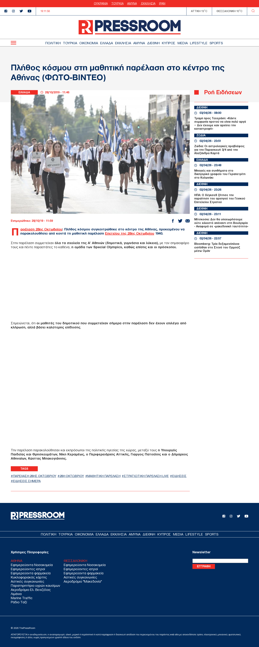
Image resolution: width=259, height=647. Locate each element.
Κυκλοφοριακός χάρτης (29, 577)
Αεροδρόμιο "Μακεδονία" (83, 581)
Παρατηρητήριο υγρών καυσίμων (35, 585)
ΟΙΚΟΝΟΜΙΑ (88, 43)
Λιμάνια (16, 594)
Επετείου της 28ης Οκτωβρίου (129, 233)
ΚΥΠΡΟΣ (168, 43)
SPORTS (216, 43)
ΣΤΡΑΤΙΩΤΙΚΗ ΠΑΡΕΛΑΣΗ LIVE (146, 476)
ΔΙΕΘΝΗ (153, 43)
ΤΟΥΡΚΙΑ (117, 3)
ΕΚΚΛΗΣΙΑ (147, 3)
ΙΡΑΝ (162, 3)
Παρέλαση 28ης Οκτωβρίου (41, 229)
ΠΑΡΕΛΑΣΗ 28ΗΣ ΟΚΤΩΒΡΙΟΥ (34, 476)
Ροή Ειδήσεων (223, 92)
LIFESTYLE (198, 43)
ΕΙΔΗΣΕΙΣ (179, 476)
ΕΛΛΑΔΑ (106, 43)
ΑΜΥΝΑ (132, 3)
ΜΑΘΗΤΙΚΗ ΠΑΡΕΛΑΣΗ (104, 476)
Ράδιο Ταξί (19, 602)
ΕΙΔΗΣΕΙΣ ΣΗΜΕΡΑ (27, 481)
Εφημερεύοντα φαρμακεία (31, 573)
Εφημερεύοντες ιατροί (28, 569)
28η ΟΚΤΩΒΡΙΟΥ (72, 476)
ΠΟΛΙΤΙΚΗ (53, 43)
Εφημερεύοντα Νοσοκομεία (32, 565)
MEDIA (183, 43)
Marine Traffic (21, 598)
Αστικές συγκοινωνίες (27, 581)
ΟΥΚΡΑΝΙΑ (101, 3)
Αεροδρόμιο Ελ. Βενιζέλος (31, 590)
